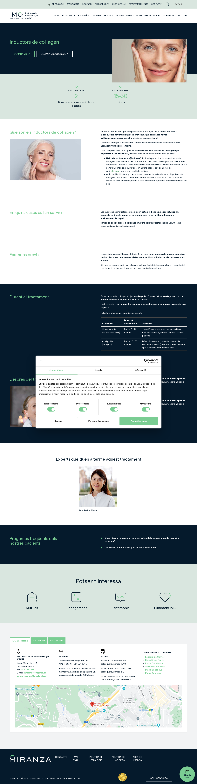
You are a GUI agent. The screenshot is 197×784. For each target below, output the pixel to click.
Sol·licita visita (159, 778)
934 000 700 (28, 670)
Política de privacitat (96, 758)
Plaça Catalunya (154, 663)
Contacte (156, 4)
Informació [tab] (140, 370)
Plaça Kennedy (153, 673)
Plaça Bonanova (153, 670)
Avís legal (75, 758)
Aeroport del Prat (155, 666)
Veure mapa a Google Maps (31, 676)
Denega (58, 421)
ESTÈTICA (108, 16)
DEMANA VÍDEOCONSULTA (54, 54)
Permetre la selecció (98, 421)
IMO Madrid (39, 640)
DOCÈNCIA (87, 4)
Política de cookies (118, 758)
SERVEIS (97, 16)
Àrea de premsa (137, 758)
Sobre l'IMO (169, 16)
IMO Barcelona (20, 641)
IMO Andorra (56, 640)
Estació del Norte (154, 660)
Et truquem (56, 4)
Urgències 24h (119, 4)
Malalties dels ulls (64, 16)
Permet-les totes (139, 421)
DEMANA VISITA (22, 54)
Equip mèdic (84, 16)
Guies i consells (125, 16)
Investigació (73, 4)
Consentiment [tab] (56, 370)
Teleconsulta (102, 4)
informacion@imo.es (35, 673)
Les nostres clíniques (148, 16)
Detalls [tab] (98, 370)
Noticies (182, 16)
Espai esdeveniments (138, 4)
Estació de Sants (154, 657)
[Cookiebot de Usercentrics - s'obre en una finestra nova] (146, 361)
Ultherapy (116, 171)
